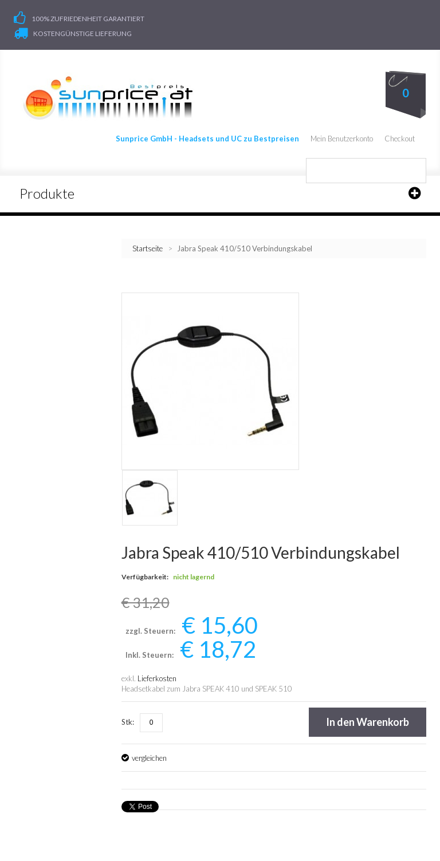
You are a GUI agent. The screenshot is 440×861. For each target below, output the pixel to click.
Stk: (127, 722)
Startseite (147, 249)
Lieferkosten (157, 679)
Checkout (399, 139)
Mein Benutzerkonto (342, 139)
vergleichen (149, 758)
